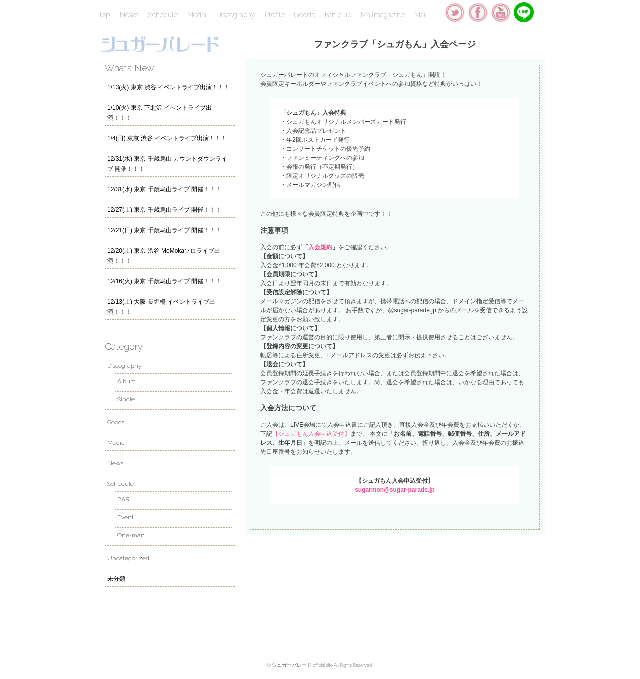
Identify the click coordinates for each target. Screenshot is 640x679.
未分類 (117, 579)
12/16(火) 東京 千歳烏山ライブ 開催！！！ (165, 281)
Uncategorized (129, 558)
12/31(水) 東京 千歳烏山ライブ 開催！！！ (165, 189)
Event (126, 517)
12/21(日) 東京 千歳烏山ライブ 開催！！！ (165, 230)
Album (127, 381)
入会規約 (320, 247)
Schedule (163, 15)
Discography (236, 15)
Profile (275, 15)
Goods (304, 15)
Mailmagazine (383, 15)
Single (126, 399)
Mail (421, 15)
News (129, 15)
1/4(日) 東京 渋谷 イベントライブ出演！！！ (167, 138)
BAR (124, 499)
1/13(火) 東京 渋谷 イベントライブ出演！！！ (169, 87)
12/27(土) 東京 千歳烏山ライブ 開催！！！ (165, 210)
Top (104, 15)
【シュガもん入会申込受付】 (311, 434)
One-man (131, 535)
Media (197, 15)
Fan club (338, 15)
